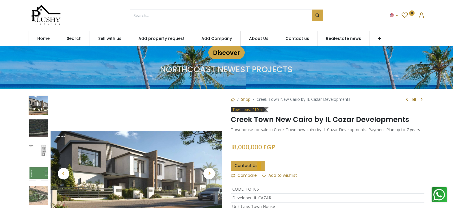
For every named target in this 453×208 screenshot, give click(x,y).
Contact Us (248, 166)
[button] (380, 38)
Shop (245, 99)
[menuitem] (43, 38)
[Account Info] (421, 15)
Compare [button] (244, 175)
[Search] (317, 15)
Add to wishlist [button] (279, 175)
